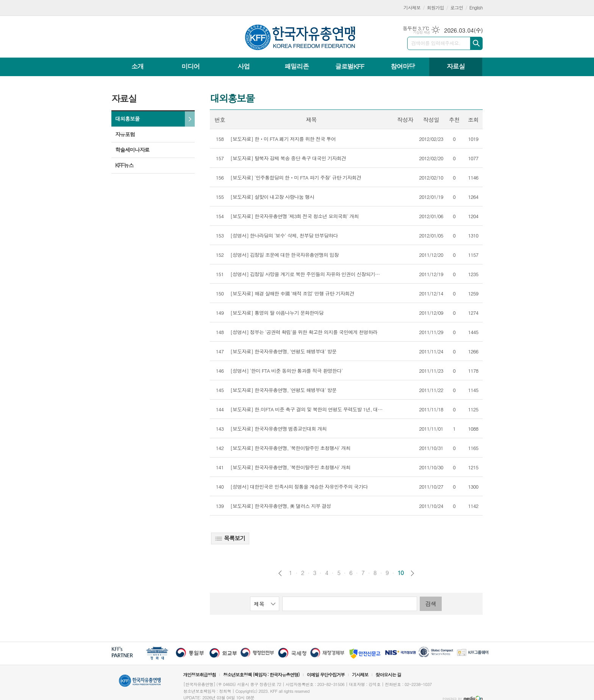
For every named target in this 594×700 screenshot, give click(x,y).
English (476, 7)
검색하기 (476, 43)
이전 (280, 573)
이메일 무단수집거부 (326, 674)
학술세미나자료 (132, 149)
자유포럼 (125, 134)
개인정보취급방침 (199, 674)
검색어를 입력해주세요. (435, 43)
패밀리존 (296, 66)
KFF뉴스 (124, 165)
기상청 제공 (421, 32)
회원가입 (435, 7)
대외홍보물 (127, 118)
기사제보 (411, 7)
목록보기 (230, 538)
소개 (137, 66)
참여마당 (403, 66)
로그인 (456, 7)
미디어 (190, 66)
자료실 (456, 66)
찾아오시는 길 (388, 674)
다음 (412, 573)
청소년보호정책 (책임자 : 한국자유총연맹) (261, 674)
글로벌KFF (349, 66)
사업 (244, 66)
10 (401, 573)
